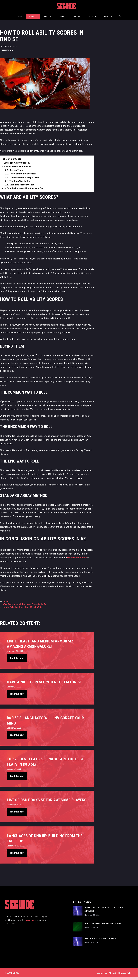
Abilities (80, 16)
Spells (49, 16)
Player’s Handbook (77, 556)
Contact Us (107, 16)
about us (30, 919)
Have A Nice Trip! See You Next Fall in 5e (44, 681)
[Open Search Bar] (119, 16)
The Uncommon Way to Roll (24, 176)
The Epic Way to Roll (20, 179)
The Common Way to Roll (22, 172)
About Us (93, 16)
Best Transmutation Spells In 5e (103, 922)
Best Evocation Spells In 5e (100, 937)
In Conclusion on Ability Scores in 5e (23, 187)
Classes (64, 16)
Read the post (16, 656)
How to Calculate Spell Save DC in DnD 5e (22, 606)
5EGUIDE (66, 7)
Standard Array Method (21, 183)
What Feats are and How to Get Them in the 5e (24, 603)
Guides (34, 16)
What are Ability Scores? (17, 161)
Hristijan (7, 49)
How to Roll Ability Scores (17, 165)
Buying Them (16, 169)
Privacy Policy (126, 972)
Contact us (102, 972)
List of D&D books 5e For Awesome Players (46, 799)
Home (20, 16)
